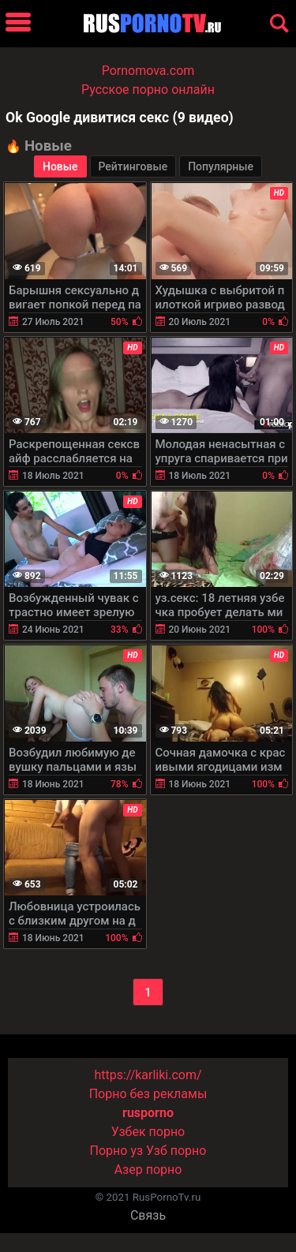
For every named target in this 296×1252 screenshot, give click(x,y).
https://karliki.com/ (147, 1074)
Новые (60, 166)
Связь (148, 1215)
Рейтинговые (133, 166)
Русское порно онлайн (148, 89)
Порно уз (117, 1150)
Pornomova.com (148, 70)
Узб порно (176, 1150)
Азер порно (148, 1169)
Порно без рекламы (148, 1093)
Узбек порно (148, 1131)
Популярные (220, 166)
